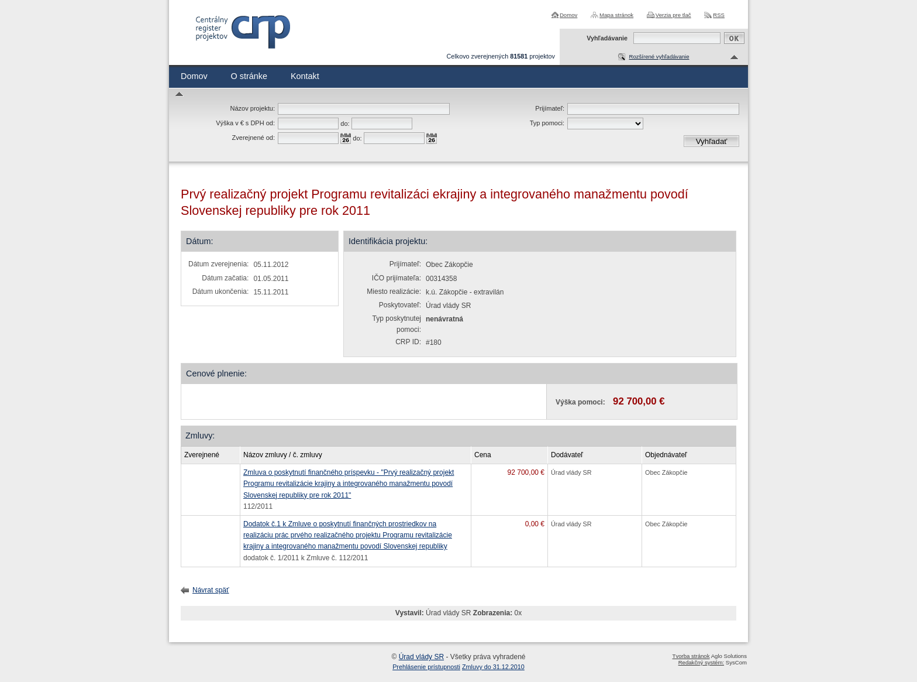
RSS (719, 15)
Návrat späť (210, 590)
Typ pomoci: (547, 122)
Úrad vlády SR (421, 657)
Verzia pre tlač (673, 15)
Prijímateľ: (549, 108)
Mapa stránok (616, 15)
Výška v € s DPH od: (245, 122)
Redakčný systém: (701, 662)
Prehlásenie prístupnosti (426, 666)
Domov (568, 15)
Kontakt (305, 76)
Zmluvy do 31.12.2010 (493, 666)
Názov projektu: (252, 108)
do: (344, 123)
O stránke (249, 76)
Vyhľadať (712, 141)
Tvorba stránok (691, 656)
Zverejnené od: (253, 137)
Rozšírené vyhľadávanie (659, 56)
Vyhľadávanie (607, 38)
